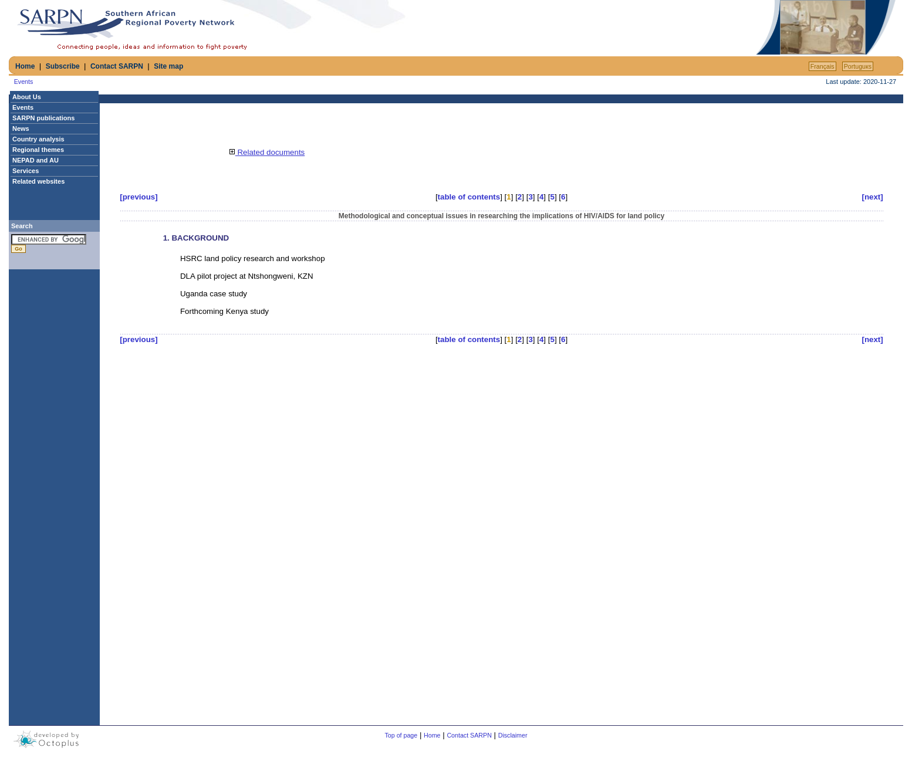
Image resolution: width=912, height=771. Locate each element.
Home (25, 66)
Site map (168, 66)
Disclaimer (513, 735)
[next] (872, 196)
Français (822, 66)
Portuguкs (858, 66)
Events (23, 81)
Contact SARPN (116, 66)
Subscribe (63, 66)
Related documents (267, 152)
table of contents (469, 196)
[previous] (138, 196)
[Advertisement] (616, 27)
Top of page (401, 735)
